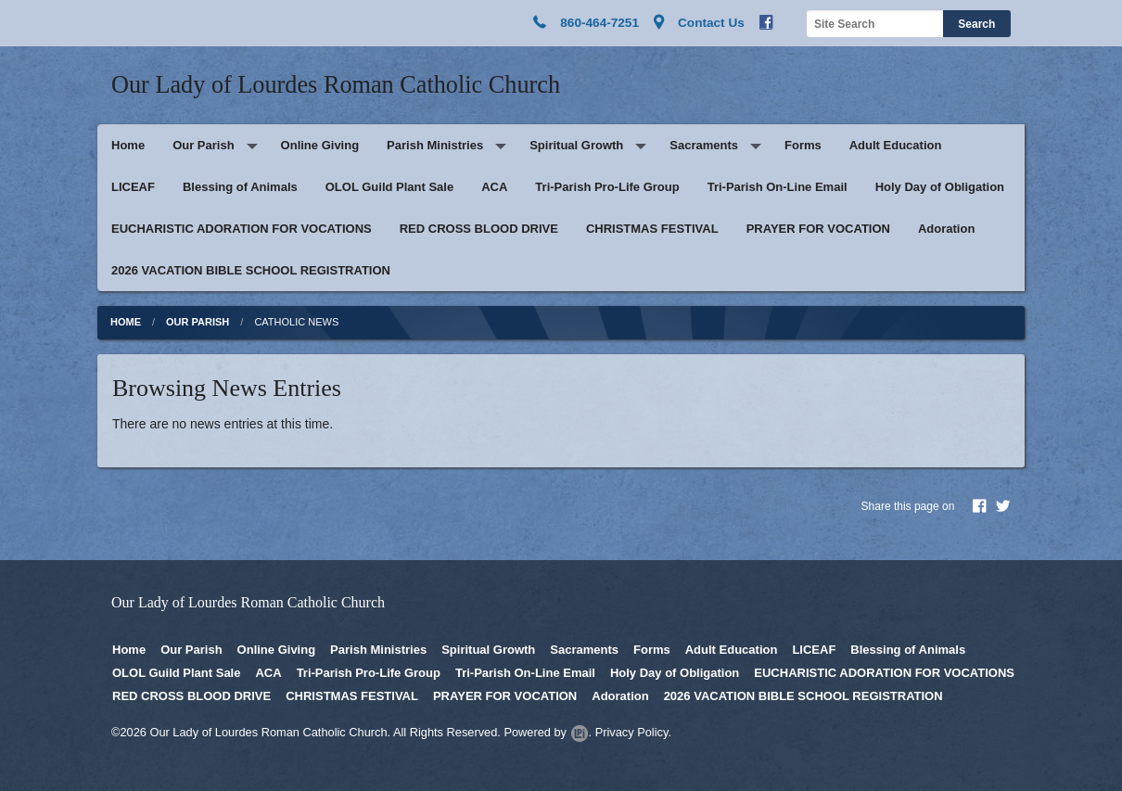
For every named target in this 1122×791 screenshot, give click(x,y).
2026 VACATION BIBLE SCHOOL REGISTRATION (250, 270)
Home (128, 145)
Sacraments (703, 145)
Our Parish (203, 145)
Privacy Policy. (633, 732)
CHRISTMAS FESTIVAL (652, 229)
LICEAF (133, 187)
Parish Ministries (435, 145)
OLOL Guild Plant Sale (389, 187)
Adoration (946, 229)
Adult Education (895, 145)
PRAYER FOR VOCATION (818, 229)
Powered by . (548, 732)
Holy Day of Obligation (939, 187)
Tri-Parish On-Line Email (778, 187)
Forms (803, 145)
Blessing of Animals (240, 187)
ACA (494, 187)
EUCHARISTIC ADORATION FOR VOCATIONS (241, 229)
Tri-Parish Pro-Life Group (607, 187)
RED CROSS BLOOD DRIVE (479, 229)
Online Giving (320, 145)
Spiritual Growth (576, 145)
